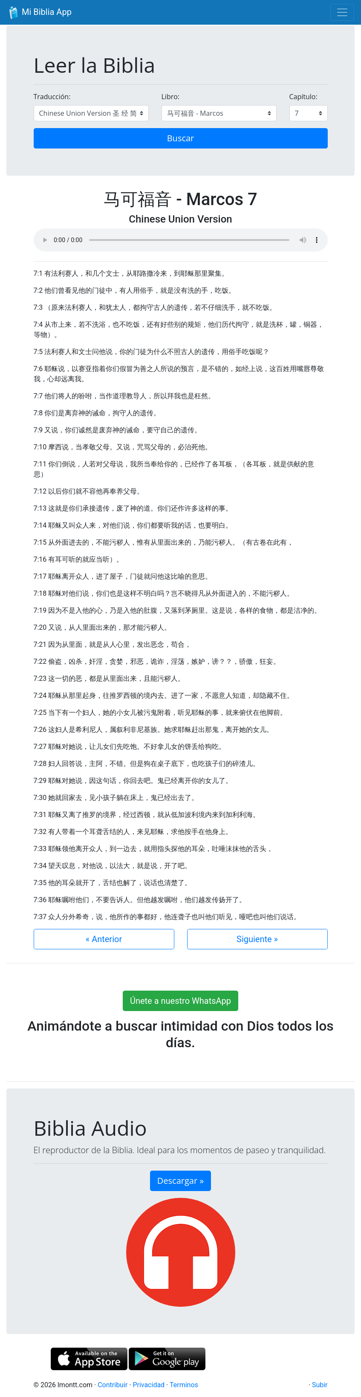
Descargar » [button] (180, 1180)
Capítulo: (303, 96)
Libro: (171, 96)
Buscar (180, 138)
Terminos (184, 1385)
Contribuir (112, 1385)
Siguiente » (257, 939)
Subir (320, 1385)
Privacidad (149, 1385)
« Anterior (104, 939)
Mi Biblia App (39, 12)
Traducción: (52, 96)
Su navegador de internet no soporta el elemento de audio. (181, 240)
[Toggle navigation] (342, 12)
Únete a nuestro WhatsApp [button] (180, 1001)
